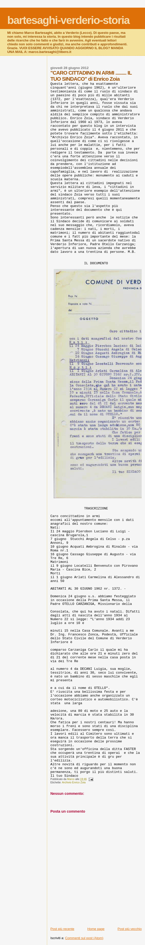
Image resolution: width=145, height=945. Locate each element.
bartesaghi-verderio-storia (68, 20)
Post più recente (62, 929)
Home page (95, 929)
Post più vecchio (129, 929)
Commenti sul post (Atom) (84, 938)
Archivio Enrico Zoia (73, 782)
